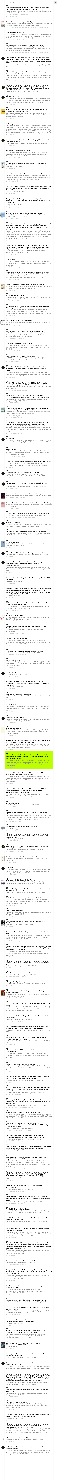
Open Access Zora (15, 208)
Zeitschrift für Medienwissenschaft (21, 1107)
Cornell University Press (17, 497)
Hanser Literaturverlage (17, 81)
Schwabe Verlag (14, 415)
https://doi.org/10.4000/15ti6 (19, 15)
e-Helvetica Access (15, 417)
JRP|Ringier (13, 712)
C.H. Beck (12, 807)
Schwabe (12, 1409)
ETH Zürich (12, 254)
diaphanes (12, 290)
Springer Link (13, 610)
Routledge (12, 1237)
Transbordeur (13, 488)
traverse (11, 1082)
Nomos (11, 1180)
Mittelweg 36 (13, 830)
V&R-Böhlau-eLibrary (16, 851)
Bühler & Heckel (14, 1314)
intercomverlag (14, 218)
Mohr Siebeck (13, 862)
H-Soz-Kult (12, 193)
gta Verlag (12, 723)
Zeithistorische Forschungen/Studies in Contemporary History (30, 27)
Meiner (11, 556)
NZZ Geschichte (14, 676)
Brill (10, 967)
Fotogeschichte (14, 403)
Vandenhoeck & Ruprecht (17, 655)
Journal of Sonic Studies (17, 621)
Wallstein (12, 104)
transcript (12, 537)
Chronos (12, 118)
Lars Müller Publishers (16, 326)
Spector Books (14, 301)
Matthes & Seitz (14, 279)
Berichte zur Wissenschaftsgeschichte (22, 517)
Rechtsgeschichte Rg (16, 1094)
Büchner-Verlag (14, 181)
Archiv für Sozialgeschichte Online (20, 1130)
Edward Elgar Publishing (17, 1168)
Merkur (11, 467)
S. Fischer (12, 168)
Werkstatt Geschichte (16, 998)
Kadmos (11, 444)
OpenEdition (13, 16)
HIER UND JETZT (15, 158)
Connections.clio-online (17, 957)
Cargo (11, 206)
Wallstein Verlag (14, 267)
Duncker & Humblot (15, 821)
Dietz (10, 240)
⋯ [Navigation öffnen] (55, 2)
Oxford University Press (17, 456)
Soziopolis (12, 597)
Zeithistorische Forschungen (18, 390)
